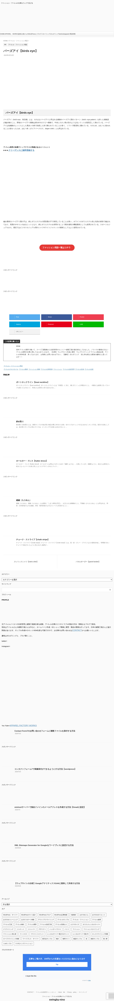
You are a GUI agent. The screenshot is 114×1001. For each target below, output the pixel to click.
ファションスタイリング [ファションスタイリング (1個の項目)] (91, 923)
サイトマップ (83, 986)
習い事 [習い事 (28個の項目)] (105, 933)
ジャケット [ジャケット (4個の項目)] (20, 923)
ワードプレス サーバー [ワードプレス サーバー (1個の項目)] (31, 933)
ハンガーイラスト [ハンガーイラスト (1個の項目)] (55, 923)
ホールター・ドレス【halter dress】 (30, 456)
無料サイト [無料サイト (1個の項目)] (66, 933)
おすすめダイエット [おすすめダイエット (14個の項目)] (98, 909)
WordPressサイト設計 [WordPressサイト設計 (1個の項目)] (28, 909)
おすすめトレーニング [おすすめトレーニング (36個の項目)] (10, 914)
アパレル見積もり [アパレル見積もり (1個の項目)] (61, 918)
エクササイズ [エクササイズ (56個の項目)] (74, 918)
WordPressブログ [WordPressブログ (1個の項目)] (45, 909)
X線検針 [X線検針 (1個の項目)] (73, 909)
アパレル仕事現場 (47, 364)
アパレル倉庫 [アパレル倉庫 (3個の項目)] (96, 914)
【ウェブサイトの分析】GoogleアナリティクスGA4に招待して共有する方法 (43, 878)
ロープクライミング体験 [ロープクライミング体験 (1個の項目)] (11, 933)
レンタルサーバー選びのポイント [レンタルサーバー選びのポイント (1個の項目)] (58, 928)
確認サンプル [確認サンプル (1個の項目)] (77, 933)
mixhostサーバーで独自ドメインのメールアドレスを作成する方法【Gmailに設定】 (45, 801)
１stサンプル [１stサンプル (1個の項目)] (7, 938)
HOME (2, 34)
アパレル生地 (79, 364)
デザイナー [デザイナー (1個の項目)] (42, 923)
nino (89, 974)
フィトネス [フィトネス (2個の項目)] (23, 928)
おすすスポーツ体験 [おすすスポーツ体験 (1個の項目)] (27, 914)
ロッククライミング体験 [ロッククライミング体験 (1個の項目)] (100, 928)
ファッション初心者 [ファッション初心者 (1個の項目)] (9, 928)
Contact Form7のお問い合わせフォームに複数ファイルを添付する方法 (41, 725)
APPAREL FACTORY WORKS (21, 720)
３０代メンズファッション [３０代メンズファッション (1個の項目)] (24, 938)
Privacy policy (71, 986)
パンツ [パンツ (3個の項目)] (67, 923)
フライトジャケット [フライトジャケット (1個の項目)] (37, 928)
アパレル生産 (89, 364)
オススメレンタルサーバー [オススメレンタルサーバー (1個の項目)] (91, 918)
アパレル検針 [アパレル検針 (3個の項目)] (19, 918)
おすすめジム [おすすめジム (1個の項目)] (84, 909)
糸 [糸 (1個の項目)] (86, 933)
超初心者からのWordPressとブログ (29, 34)
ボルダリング (54, 34)
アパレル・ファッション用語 (13, 361)
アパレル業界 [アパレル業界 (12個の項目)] (32, 918)
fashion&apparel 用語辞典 (67, 34)
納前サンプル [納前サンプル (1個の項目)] (95, 933)
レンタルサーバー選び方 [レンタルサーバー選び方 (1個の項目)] (81, 928)
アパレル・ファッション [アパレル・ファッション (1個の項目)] (81, 914)
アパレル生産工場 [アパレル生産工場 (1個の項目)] (46, 918)
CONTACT (76, 625)
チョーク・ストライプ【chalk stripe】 (30, 534)
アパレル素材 (23, 364)
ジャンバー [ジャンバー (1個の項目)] (31, 923)
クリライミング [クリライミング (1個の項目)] (8, 923)
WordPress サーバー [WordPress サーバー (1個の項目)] (10, 909)
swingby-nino (57, 993)
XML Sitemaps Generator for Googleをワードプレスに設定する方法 (40, 839)
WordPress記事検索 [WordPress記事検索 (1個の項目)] (60, 909)
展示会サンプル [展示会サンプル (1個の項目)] (47, 933)
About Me (61, 986)
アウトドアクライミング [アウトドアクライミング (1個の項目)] (46, 914)
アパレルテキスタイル (11, 364)
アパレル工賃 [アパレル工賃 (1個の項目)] (7, 918)
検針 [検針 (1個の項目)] (57, 933)
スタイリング (45, 34)
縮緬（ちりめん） (23, 495)
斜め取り (19, 416)
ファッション (57, 364)
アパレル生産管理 (68, 364)
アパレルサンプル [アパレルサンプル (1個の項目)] (63, 914)
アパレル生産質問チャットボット (46, 986)
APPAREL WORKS (11, 34)
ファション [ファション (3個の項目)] (76, 923)
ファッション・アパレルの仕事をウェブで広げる (57, 990)
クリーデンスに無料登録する (19, 150)
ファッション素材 (34, 364)
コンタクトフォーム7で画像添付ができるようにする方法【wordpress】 (41, 763)
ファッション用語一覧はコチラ (56, 247)
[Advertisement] (57, 280)
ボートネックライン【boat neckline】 (30, 377)
